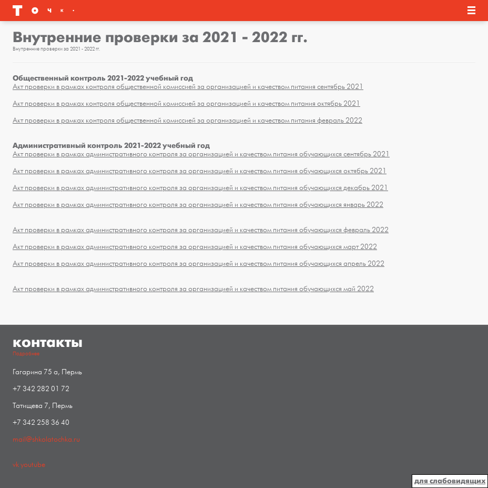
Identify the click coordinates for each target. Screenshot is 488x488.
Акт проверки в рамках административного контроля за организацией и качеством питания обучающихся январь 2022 (198, 204)
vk (16, 464)
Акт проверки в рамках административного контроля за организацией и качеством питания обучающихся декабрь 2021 (200, 187)
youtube (33, 464)
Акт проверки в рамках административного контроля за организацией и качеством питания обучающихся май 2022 (193, 288)
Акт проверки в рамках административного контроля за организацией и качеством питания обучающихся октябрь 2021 (200, 170)
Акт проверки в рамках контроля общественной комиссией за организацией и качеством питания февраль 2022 (187, 120)
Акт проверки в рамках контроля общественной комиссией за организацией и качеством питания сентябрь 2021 (188, 86)
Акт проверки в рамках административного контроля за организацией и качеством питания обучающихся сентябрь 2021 (201, 154)
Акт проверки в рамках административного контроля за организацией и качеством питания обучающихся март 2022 (195, 246)
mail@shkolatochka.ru (46, 439)
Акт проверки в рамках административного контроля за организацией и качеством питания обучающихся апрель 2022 (198, 263)
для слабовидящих (449, 481)
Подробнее (26, 354)
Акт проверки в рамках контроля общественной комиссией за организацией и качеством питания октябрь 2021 (186, 103)
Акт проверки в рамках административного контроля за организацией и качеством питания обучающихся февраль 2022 (201, 229)
